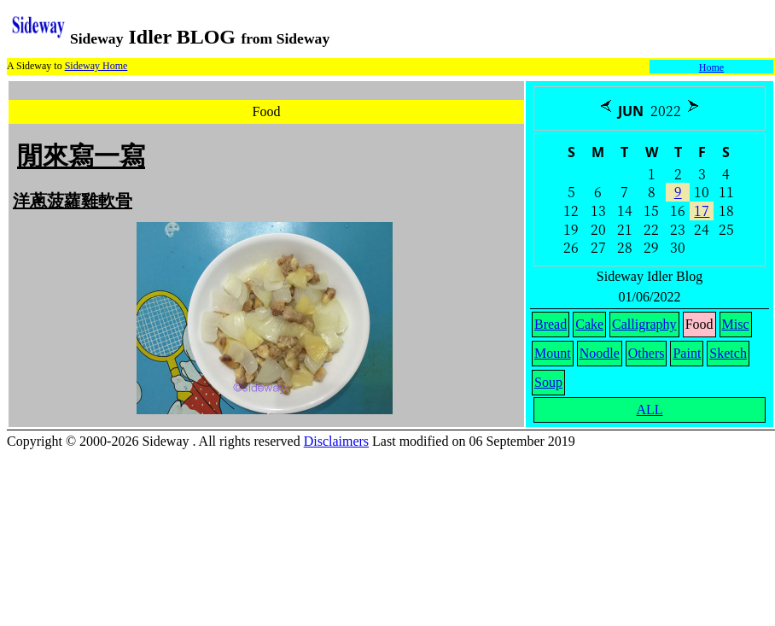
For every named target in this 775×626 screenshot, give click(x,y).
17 (701, 210)
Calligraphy (644, 324)
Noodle (600, 353)
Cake (589, 324)
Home (711, 67)
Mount (552, 353)
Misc (735, 324)
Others (646, 353)
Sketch (728, 353)
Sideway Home (96, 66)
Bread (550, 324)
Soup (548, 382)
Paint (687, 353)
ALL (649, 409)
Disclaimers (336, 441)
